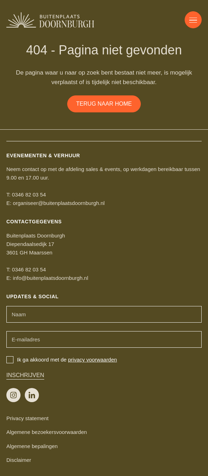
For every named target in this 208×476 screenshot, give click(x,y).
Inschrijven (25, 375)
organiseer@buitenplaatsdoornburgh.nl (59, 203)
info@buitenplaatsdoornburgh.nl (50, 278)
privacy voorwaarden (92, 360)
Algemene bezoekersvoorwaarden (46, 432)
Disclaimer (18, 460)
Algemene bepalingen (32, 446)
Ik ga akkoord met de (61, 359)
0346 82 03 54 (29, 195)
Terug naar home (104, 104)
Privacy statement (27, 418)
